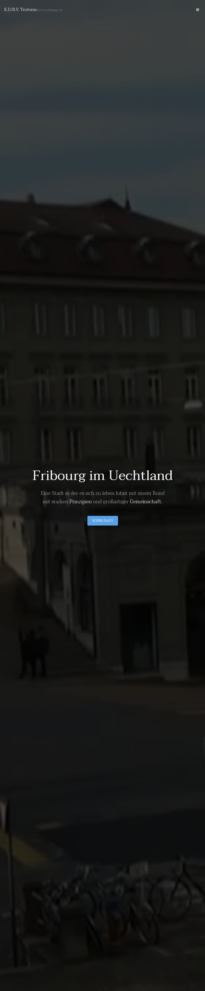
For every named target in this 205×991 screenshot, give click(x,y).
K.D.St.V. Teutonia (20, 9)
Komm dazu (102, 521)
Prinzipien (80, 501)
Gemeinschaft (145, 501)
